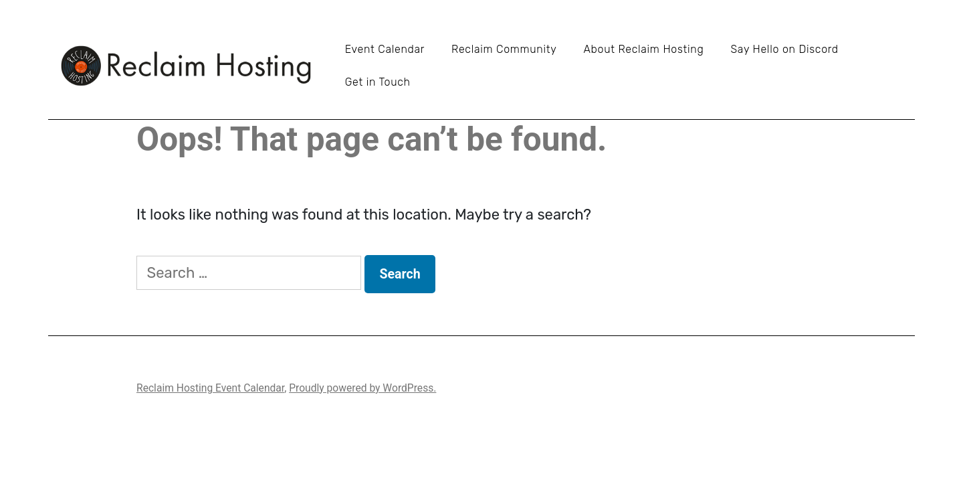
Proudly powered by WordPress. (362, 388)
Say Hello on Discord (784, 49)
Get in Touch (378, 82)
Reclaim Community (503, 49)
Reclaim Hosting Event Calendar (210, 388)
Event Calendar (385, 49)
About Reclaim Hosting (643, 49)
